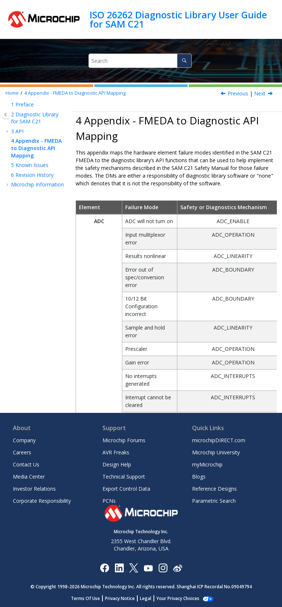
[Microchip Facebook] (104, 567)
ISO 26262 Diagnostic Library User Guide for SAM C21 (178, 19)
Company (24, 440)
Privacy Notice (124, 598)
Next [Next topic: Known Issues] (259, 93)
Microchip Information (37, 184)
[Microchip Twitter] (133, 567)
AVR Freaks (115, 452)
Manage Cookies (177, 598)
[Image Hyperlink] (148, 567)
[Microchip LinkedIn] (119, 567)
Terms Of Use (89, 598)
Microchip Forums (123, 440)
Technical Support (123, 476)
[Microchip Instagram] (162, 567)
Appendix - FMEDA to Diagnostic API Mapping (75, 93)
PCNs (109, 500)
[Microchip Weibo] (177, 567)
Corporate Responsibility (42, 500)
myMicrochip (207, 464)
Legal (149, 598)
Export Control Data (126, 488)
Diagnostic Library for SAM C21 (34, 118)
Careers (22, 452)
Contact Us (26, 464)
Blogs (199, 476)
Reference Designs (214, 488)
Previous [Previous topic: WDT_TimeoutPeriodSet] (238, 93)
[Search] (184, 61)
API (17, 131)
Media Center (29, 476)
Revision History (32, 174)
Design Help (116, 464)
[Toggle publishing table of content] (6, 115)
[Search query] (139, 61)
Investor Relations (34, 488)
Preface (22, 104)
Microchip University (216, 452)
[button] (8, 104)
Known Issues (29, 164)
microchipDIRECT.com (218, 440)
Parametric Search (214, 500)
